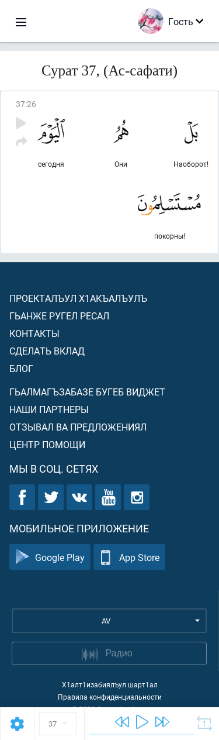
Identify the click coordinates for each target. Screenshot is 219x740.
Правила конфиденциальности (110, 696)
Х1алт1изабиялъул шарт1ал (110, 684)
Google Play (50, 557)
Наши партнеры (49, 409)
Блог (21, 368)
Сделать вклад (47, 351)
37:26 (26, 103)
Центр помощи (47, 444)
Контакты (34, 333)
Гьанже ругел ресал (59, 315)
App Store (129, 557)
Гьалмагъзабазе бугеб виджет (87, 392)
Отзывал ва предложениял (78, 427)
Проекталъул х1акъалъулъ (78, 298)
